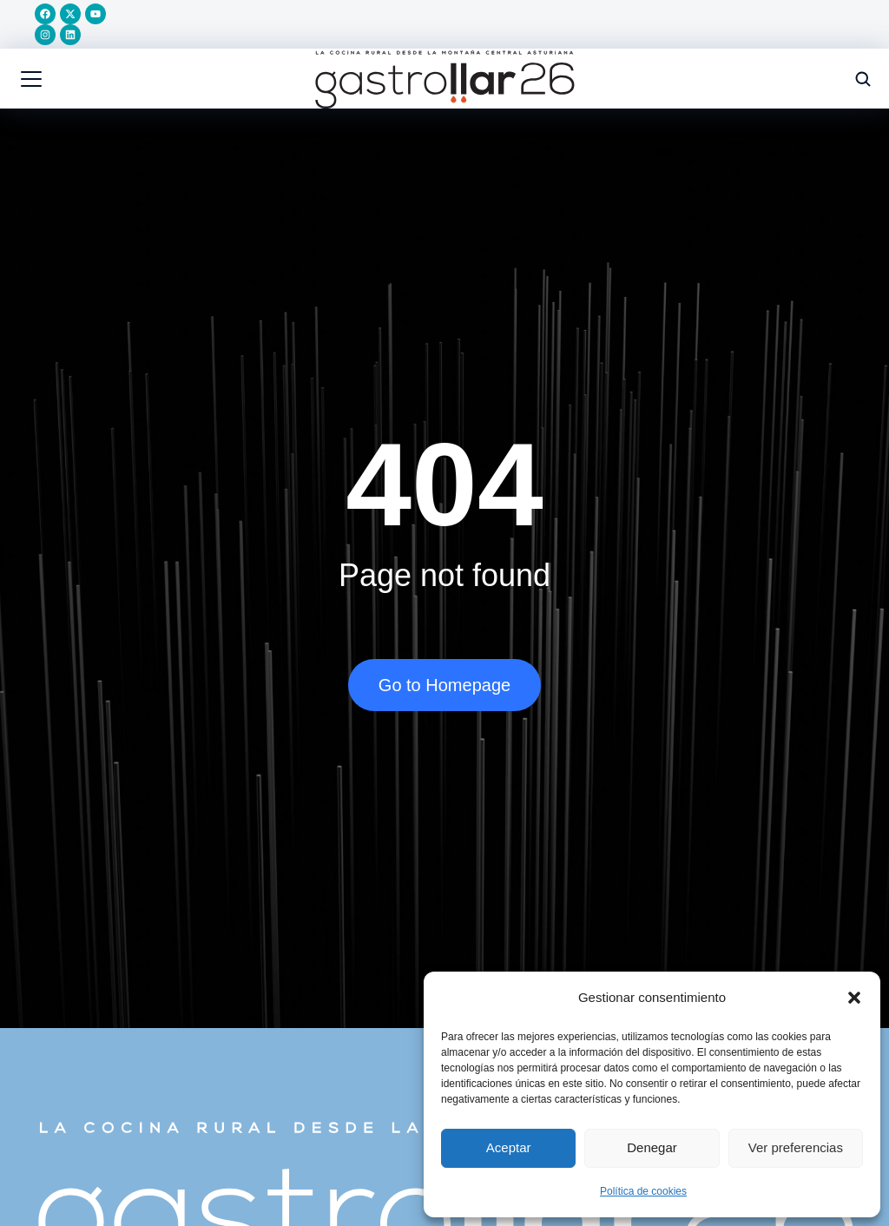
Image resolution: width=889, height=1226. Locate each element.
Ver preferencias (795, 1147)
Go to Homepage (444, 688)
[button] (854, 997)
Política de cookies (643, 1191)
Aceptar (508, 1147)
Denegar (652, 1147)
